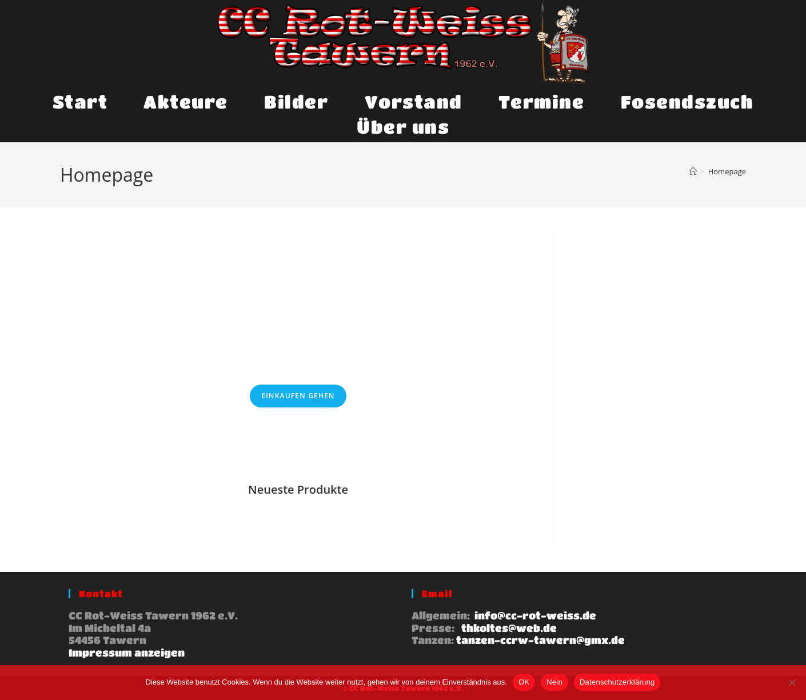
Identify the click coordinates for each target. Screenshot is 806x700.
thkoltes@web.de (508, 628)
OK (523, 682)
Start (80, 101)
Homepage (727, 171)
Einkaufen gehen (297, 396)
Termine (541, 101)
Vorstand (413, 101)
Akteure (185, 101)
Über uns (403, 127)
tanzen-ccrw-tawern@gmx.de (540, 640)
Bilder (296, 101)
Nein (554, 682)
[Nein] (791, 682)
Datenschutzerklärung (617, 682)
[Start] (693, 171)
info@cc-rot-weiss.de (534, 615)
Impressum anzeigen (127, 652)
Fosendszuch (687, 101)
